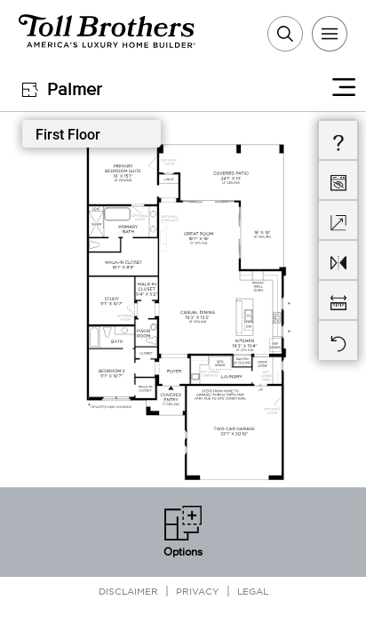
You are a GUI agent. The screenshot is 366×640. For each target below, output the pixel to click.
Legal (252, 590)
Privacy (197, 590)
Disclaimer (128, 590)
